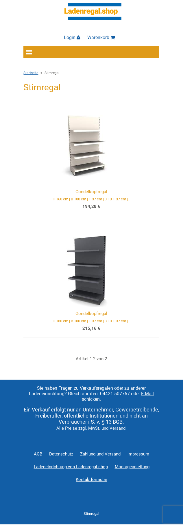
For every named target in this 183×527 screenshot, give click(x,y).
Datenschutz (61, 454)
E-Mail (147, 393)
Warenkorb (101, 37)
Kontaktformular (91, 479)
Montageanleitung (132, 466)
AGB (38, 454)
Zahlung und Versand (100, 454)
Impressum (138, 454)
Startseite (30, 73)
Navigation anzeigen (29, 52)
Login (72, 37)
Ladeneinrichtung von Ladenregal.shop (71, 466)
